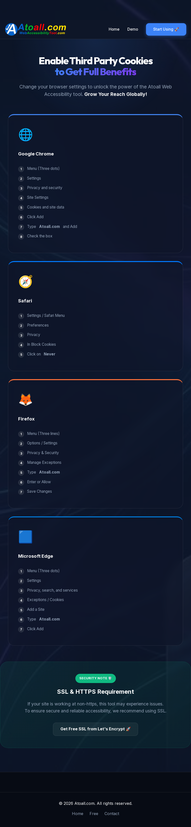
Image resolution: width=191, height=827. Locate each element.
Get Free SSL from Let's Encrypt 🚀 (95, 728)
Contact (111, 813)
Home (114, 29)
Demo (132, 29)
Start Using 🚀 (166, 29)
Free (94, 813)
